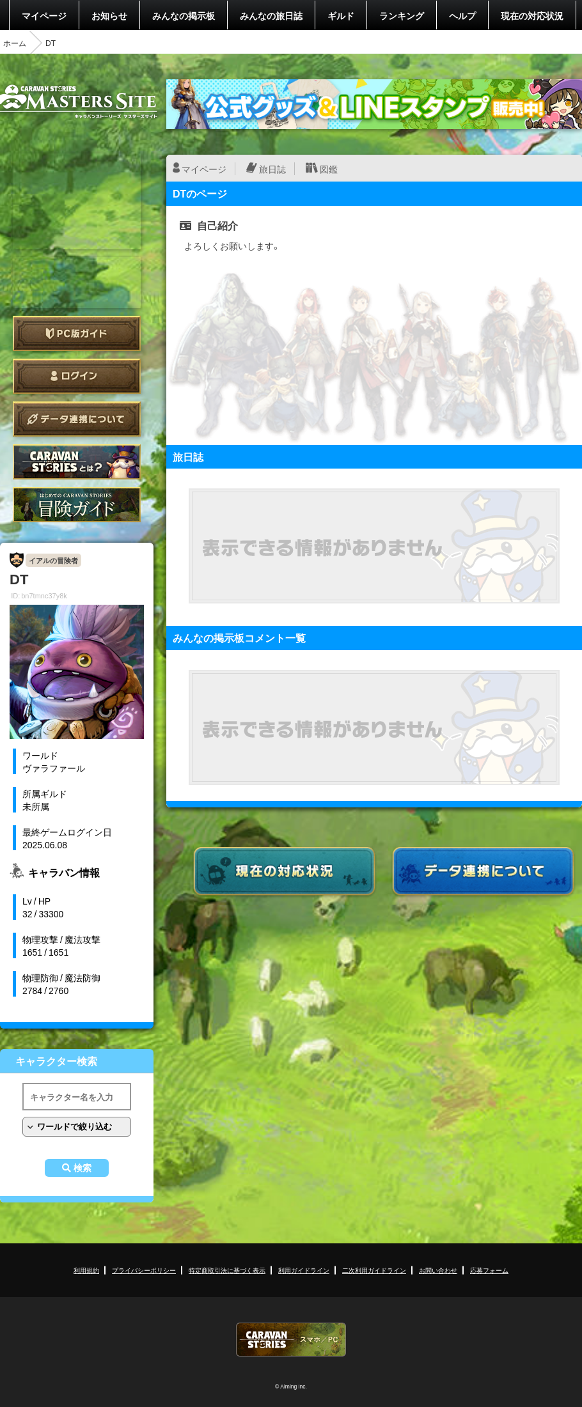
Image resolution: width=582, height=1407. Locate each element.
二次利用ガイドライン (374, 1270)
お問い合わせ (438, 1270)
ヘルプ (462, 15)
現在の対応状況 (532, 15)
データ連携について (77, 419)
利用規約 (86, 1270)
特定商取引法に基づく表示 (227, 1270)
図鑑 (329, 168)
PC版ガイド (77, 333)
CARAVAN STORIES (291, 1339)
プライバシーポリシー (144, 1270)
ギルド (340, 15)
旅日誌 (272, 168)
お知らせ (109, 15)
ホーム (14, 43)
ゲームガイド (77, 504)
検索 (82, 1167)
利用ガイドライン (303, 1270)
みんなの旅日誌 (271, 15)
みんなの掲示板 (183, 15)
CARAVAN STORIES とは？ (77, 461)
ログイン (77, 376)
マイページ (44, 15)
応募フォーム (489, 1270)
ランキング (401, 15)
